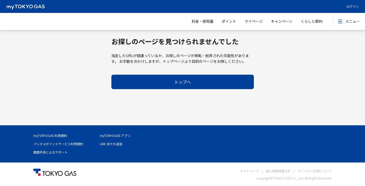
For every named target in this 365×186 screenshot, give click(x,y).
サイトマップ (249, 171)
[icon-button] (340, 21)
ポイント (229, 21)
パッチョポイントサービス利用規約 (58, 144)
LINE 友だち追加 (111, 144)
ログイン (352, 6)
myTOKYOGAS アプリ (115, 135)
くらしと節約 (312, 21)
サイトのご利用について (315, 171)
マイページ (254, 21)
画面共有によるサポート (50, 152)
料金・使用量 (202, 21)
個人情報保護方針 (278, 171)
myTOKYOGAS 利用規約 (50, 135)
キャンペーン (281, 21)
